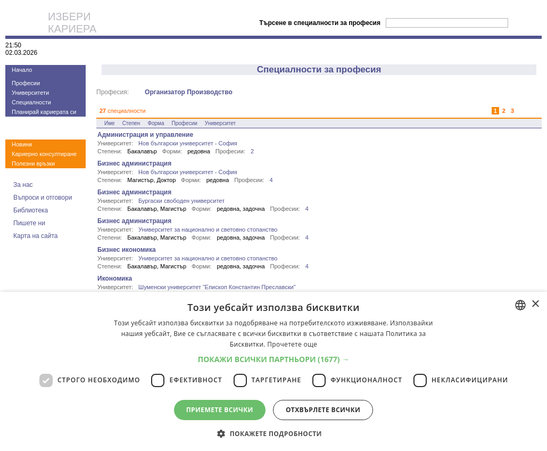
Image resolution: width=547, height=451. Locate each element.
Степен (131, 123)
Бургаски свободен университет (181, 201)
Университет (220, 123)
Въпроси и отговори (42, 197)
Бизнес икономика (126, 249)
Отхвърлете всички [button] (323, 409)
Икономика (114, 278)
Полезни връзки (33, 163)
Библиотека (30, 210)
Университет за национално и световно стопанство (207, 229)
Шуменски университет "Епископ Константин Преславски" (217, 287)
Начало (22, 70)
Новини (22, 144)
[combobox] (520, 305)
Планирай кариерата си (44, 112)
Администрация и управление (145, 134)
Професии (26, 83)
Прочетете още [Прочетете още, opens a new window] (292, 344)
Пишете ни (29, 223)
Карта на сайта (35, 236)
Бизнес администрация (134, 163)
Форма (155, 123)
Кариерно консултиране (44, 154)
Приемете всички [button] (219, 409)
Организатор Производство (189, 92)
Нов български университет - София (187, 143)
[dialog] (273, 371)
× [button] (535, 304)
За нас (23, 184)
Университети (30, 92)
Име (109, 123)
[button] (274, 359)
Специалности (31, 102)
